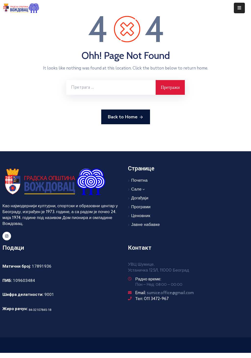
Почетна (139, 180)
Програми (141, 207)
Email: (164, 292)
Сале (138, 189)
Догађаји (139, 198)
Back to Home (125, 117)
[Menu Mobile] (239, 8)
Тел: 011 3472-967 (152, 298)
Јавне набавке (145, 224)
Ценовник (140, 215)
